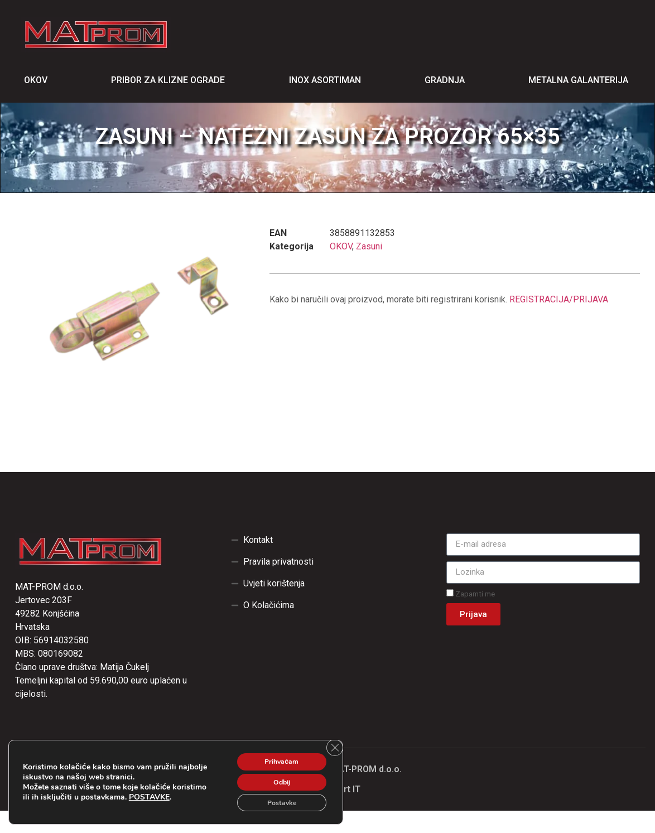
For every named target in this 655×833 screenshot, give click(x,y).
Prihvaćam (274, 754)
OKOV (341, 268)
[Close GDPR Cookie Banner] (333, 740)
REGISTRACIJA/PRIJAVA (558, 321)
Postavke (274, 801)
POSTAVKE (43, 798)
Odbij (274, 777)
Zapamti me (470, 615)
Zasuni (369, 268)
